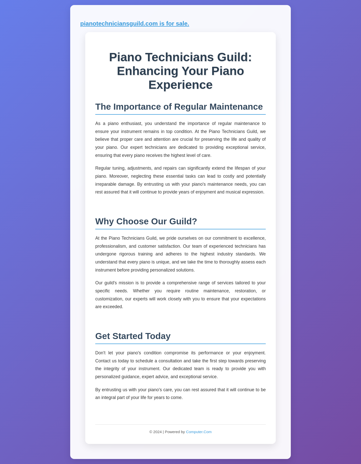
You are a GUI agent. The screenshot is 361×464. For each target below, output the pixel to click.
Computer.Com (199, 432)
